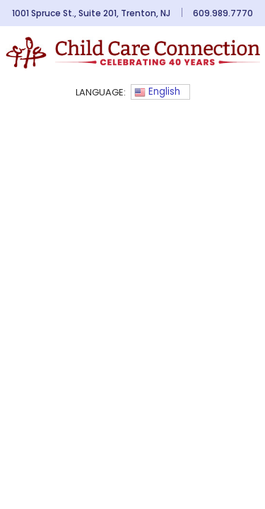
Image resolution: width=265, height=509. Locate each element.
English (157, 91)
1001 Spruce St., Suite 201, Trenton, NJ (91, 13)
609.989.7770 (223, 13)
